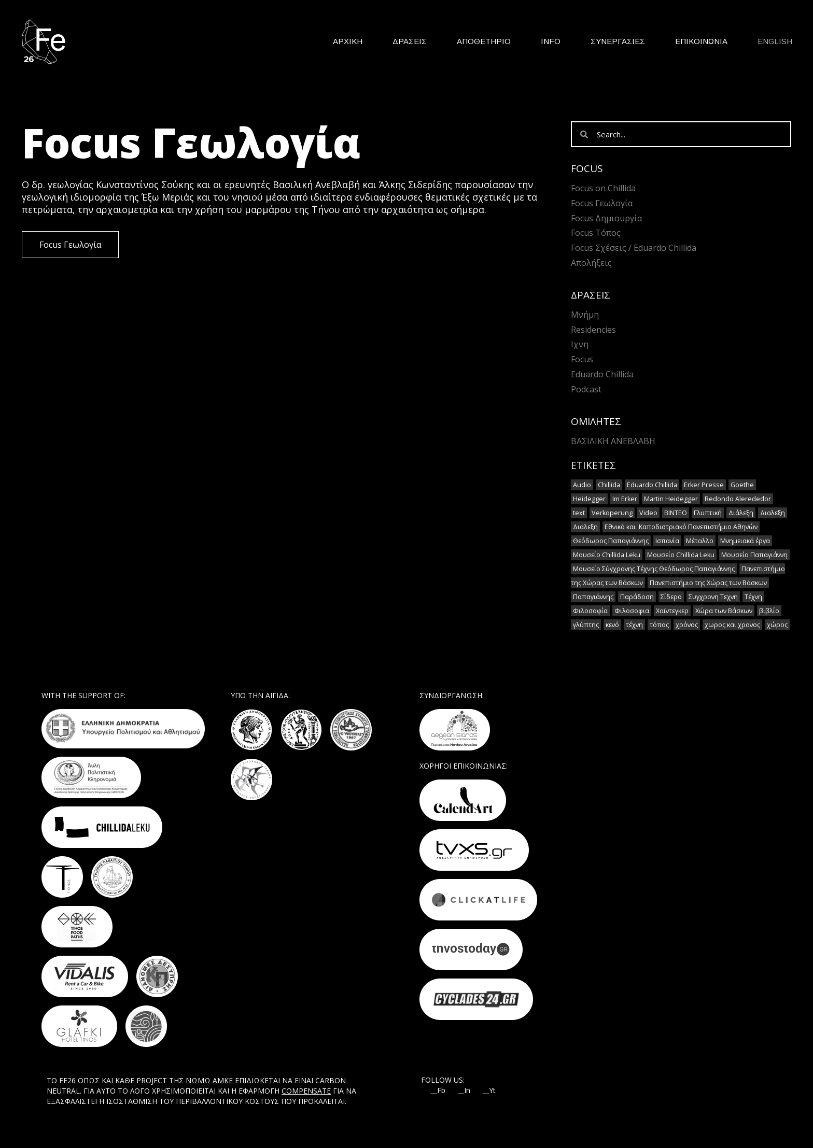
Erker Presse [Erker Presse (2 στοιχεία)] (704, 484)
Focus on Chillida (603, 188)
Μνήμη (585, 314)
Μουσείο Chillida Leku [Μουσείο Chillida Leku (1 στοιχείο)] (680, 554)
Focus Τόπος (596, 232)
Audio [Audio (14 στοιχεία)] (582, 484)
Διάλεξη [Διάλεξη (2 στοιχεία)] (740, 512)
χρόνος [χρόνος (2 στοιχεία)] (687, 624)
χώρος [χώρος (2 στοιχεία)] (777, 624)
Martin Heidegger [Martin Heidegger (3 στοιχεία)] (671, 498)
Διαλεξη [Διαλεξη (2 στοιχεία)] (772, 512)
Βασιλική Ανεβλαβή (613, 441)
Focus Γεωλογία (602, 203)
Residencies (593, 329)
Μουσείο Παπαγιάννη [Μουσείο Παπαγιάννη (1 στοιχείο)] (754, 554)
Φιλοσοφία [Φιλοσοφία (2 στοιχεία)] (590, 610)
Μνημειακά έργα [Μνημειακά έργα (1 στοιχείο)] (745, 540)
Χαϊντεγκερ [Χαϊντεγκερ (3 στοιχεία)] (672, 610)
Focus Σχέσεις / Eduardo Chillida (633, 247)
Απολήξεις (591, 262)
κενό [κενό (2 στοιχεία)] (612, 624)
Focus (582, 359)
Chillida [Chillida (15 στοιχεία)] (609, 484)
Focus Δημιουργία (606, 218)
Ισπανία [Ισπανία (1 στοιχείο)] (667, 540)
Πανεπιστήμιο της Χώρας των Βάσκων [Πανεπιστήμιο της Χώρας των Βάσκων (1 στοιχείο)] (708, 582)
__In (464, 1090)
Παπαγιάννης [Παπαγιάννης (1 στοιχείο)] (593, 596)
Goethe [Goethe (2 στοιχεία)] (742, 484)
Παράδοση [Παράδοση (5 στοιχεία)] (637, 596)
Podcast (586, 389)
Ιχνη (579, 344)
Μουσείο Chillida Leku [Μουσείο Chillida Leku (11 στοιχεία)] (606, 554)
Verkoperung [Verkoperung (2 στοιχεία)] (612, 512)
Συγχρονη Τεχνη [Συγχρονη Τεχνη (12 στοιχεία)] (713, 596)
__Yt (489, 1090)
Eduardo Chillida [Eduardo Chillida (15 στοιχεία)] (652, 484)
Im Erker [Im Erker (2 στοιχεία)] (624, 498)
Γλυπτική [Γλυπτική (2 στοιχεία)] (708, 512)
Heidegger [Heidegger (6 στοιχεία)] (589, 498)
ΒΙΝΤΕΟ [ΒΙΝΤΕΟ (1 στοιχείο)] (675, 512)
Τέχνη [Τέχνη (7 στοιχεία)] (753, 596)
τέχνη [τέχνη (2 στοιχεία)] (634, 624)
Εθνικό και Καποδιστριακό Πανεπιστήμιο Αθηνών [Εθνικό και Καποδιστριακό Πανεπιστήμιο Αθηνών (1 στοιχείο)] (681, 526)
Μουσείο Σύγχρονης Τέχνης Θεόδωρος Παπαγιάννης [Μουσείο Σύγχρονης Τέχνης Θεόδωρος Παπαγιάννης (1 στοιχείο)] (654, 568)
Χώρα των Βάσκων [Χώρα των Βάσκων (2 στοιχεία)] (723, 610)
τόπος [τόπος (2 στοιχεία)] (659, 624)
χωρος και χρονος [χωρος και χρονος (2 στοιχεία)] (732, 624)
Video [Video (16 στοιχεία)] (648, 512)
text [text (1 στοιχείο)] (579, 512)
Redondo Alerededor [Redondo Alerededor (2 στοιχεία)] (738, 498)
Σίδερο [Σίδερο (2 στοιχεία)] (671, 596)
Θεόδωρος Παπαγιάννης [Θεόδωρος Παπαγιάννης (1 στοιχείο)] (611, 540)
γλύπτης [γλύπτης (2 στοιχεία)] (586, 624)
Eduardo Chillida (602, 374)
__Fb (438, 1090)
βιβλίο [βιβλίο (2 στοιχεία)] (769, 610)
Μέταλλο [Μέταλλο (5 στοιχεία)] (699, 540)
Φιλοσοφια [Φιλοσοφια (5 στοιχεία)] (631, 610)
